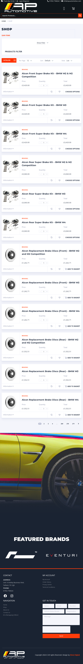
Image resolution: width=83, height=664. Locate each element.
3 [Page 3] (48, 424)
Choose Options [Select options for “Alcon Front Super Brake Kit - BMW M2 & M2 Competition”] (72, 92)
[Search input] (39, 15)
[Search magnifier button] (80, 15)
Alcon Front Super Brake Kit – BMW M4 (44, 133)
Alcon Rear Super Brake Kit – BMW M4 (44, 222)
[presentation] (56, 629)
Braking (25, 69)
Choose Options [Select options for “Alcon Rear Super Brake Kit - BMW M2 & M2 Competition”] (72, 180)
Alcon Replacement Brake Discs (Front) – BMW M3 (50, 282)
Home (4, 21)
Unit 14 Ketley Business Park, (13, 583)
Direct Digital (75, 655)
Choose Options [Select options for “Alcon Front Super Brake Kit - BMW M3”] (72, 120)
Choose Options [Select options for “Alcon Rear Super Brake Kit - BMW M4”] (72, 237)
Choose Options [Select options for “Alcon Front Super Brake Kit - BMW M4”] (72, 149)
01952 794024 (8, 591)
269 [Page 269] (62, 424)
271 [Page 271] (73, 424)
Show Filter (41, 43)
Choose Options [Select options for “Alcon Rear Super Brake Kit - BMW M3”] (72, 209)
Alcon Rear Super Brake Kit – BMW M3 (43, 193)
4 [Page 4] (52, 424)
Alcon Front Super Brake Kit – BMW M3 (44, 105)
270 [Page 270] (68, 424)
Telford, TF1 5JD (9, 585)
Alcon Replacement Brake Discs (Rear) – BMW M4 (50, 399)
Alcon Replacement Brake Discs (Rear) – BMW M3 (50, 371)
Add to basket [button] (72, 269)
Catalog (7, 60)
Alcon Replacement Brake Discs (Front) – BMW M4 (51, 311)
